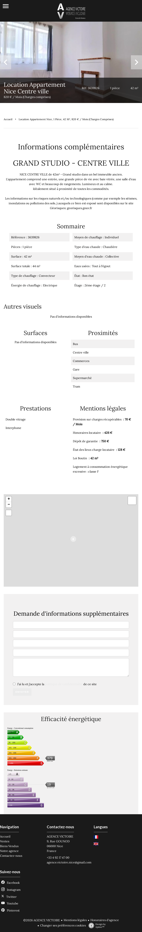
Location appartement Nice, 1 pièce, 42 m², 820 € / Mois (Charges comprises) (66, 119)
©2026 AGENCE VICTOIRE (41, 920)
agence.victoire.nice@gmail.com (69, 862)
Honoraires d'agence (104, 920)
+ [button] (9, 499)
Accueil (8, 119)
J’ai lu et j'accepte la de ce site (57, 684)
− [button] (9, 505)
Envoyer (22, 692)
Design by (96, 925)
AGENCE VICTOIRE (60, 836)
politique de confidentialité (64, 684)
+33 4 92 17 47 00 (58, 857)
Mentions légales (75, 920)
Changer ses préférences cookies (63, 925)
